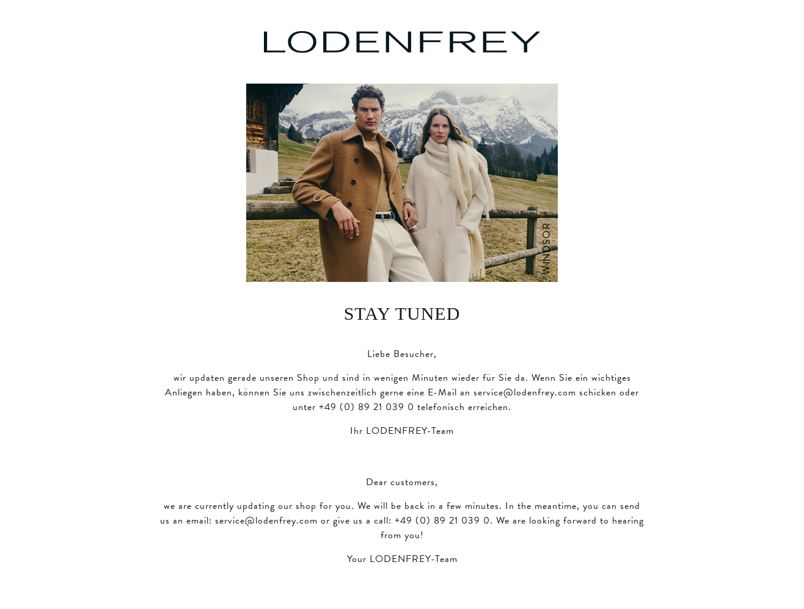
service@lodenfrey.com (524, 392)
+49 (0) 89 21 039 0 (366, 407)
